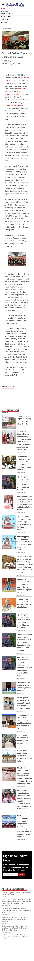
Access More (5, 412)
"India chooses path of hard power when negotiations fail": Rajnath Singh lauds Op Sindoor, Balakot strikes (15, 928)
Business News (6, 17)
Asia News (4, 11)
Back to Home (6, 28)
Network (4, 22)
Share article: (8, 386)
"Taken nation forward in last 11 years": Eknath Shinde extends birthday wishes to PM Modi (16, 910)
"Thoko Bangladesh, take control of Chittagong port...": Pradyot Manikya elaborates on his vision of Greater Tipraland (24, 642)
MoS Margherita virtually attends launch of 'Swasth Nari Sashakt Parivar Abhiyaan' (23, 703)
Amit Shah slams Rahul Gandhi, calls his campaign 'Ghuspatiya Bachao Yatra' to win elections (15, 937)
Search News (5, 19)
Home (3, 8)
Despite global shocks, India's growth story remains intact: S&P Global (24, 756)
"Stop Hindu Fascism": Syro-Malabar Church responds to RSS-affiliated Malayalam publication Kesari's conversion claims (24, 776)
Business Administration (13, 105)
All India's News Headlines (14, 889)
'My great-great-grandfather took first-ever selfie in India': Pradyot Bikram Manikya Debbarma (15, 919)
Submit (21, 874)
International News (8, 14)
